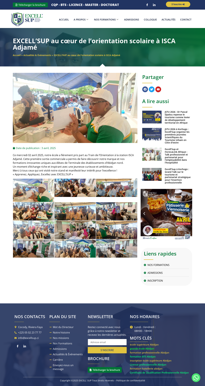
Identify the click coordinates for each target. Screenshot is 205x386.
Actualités (168, 19)
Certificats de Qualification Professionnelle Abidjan (159, 372)
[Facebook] (147, 4)
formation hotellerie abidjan (146, 368)
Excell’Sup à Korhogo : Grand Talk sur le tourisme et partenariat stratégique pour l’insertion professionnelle (178, 176)
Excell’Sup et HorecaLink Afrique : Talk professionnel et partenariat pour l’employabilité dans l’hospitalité (176, 156)
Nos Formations (106, 19)
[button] (144, 213)
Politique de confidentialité (130, 380)
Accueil (64, 19)
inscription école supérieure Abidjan (151, 360)
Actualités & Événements (37, 55)
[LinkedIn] (154, 4)
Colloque (150, 19)
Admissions (131, 19)
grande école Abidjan (142, 348)
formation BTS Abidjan (143, 356)
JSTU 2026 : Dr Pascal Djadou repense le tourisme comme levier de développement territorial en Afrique (177, 117)
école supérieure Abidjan (144, 344)
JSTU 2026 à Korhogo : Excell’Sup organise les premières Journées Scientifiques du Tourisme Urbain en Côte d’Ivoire (177, 136)
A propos (81, 19)
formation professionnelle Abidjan (149, 352)
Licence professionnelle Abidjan (148, 364)
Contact (185, 19)
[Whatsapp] (196, 377)
